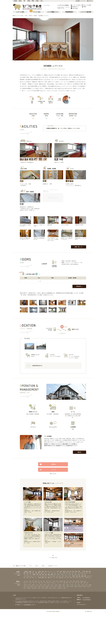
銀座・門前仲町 (76, 581)
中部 (29, 0)
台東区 (67, 584)
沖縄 (48, 577)
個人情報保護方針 (27, 604)
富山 (42, 572)
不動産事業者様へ (69, 12)
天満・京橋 (83, 574)
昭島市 (46, 588)
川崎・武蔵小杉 (47, 582)
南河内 (54, 576)
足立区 (52, 584)
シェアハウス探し (20, 12)
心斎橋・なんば (64, 574)
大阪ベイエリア (33, 576)
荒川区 (86, 584)
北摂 (38, 576)
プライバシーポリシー (81, 604)
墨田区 (31, 586)
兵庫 (43, 574)
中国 (37, 0)
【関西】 (34, 574)
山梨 (30, 572)
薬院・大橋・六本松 (74, 577)
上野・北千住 (49, 581)
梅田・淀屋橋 (57, 574)
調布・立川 (35, 582)
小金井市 (68, 586)
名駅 (44, 572)
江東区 (82, 584)
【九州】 (39, 577)
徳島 (82, 576)
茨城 (79, 571)
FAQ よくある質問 (86, 5)
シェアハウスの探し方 (76, 5)
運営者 (80, 452)
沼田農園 (49, 436)
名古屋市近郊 (65, 572)
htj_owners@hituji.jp (87, 599)
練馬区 (60, 584)
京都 (40, 574)
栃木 (73, 571)
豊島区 (44, 584)
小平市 (51, 586)
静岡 (24, 572)
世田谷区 (25, 584)
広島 (76, 576)
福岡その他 (88, 577)
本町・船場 (74, 574)
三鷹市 (39, 586)
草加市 (30, 15)
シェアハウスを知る (63, 5)
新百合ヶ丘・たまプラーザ (57, 582)
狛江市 (42, 588)
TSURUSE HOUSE (28, 532)
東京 (61, 571)
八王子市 (88, 586)
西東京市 (29, 588)
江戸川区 (72, 584)
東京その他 (85, 582)
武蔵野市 (47, 586)
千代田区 (59, 586)
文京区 (27, 586)
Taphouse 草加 (48, 502)
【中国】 (73, 576)
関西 (33, 0)
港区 (24, 586)
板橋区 (33, 584)
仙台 (51, 571)
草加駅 (35, 15)
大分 (46, 577)
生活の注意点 (74, 8)
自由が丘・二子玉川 (28, 582)
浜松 (72, 572)
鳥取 (85, 576)
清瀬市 (76, 586)
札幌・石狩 (34, 571)
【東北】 (39, 571)
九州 (41, 0)
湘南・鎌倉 (65, 582)
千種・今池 (53, 572)
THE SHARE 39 (70, 528)
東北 (20, 0)
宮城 (43, 571)
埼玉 (26, 15)
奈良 (46, 574)
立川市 (63, 586)
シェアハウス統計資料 (85, 12)
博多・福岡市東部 (59, 577)
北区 (75, 584)
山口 (88, 576)
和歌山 (52, 574)
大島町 (64, 588)
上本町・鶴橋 (26, 576)
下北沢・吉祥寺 (56, 581)
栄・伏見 (48, 572)
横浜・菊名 (40, 582)
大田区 (37, 584)
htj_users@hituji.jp (86, 597)
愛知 (87, 571)
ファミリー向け (36, 12)
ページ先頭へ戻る (53, 557)
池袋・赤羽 (37, 581)
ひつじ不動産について (53, 12)
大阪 (37, 574)
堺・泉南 (50, 576)
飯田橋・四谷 (62, 581)
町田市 (72, 586)
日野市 (39, 588)
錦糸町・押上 (83, 581)
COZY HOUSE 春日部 (70, 502)
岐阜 (27, 572)
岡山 (79, 576)
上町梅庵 (69, 543)
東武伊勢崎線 (49, 328)
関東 (24, 0)
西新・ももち (82, 577)
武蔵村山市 (59, 588)
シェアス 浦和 (27, 502)
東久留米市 (34, 588)
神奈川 (64, 571)
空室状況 (79, 286)
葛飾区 (90, 584)
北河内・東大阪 (43, 576)
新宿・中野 (31, 581)
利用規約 (78, 602)
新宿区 (41, 584)
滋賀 (49, 574)
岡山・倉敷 (26, 577)
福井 (39, 572)
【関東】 (58, 571)
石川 (33, 572)
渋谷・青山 (26, 581)
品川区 (78, 584)
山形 (46, 571)
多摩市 (84, 586)
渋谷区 (56, 584)
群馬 (76, 571)
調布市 (43, 586)
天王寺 (69, 574)
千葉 (67, 571)
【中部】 (84, 571)
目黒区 (63, 584)
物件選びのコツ (75, 6)
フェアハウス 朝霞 (49, 532)
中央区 (35, 586)
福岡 (43, 577)
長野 (90, 571)
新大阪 (79, 574)
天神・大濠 (66, 577)
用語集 (84, 6)
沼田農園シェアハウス (43, 15)
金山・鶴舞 (59, 572)
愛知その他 (82, 572)
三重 (36, 572)
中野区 (48, 584)
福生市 (50, 588)
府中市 (55, 586)
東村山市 (54, 588)
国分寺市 (80, 586)
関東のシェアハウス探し (18, 15)
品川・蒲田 (42, 581)
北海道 (15, 0)
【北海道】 (26, 571)
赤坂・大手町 (69, 581)
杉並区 (29, 584)
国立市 (25, 588)
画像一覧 (79, 247)
